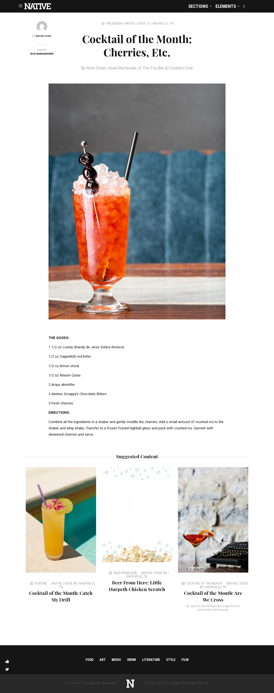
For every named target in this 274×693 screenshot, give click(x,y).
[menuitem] (199, 6)
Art (103, 660)
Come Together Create (190, 683)
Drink (131, 660)
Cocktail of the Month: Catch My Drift (60, 596)
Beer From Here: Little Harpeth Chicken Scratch (137, 585)
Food (89, 660)
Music (116, 660)
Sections (198, 6)
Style (170, 660)
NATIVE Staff (43, 35)
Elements (226, 6)
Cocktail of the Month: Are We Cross (213, 596)
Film (185, 660)
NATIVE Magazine (103, 683)
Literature (151, 660)
